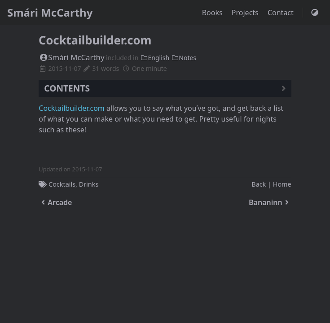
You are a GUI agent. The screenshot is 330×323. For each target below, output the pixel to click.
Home (282, 184)
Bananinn (270, 202)
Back (258, 184)
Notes (183, 57)
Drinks (89, 184)
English (154, 57)
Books (213, 12)
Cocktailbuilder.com (72, 108)
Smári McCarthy (49, 12)
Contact (281, 12)
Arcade (55, 202)
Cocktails (61, 184)
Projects (246, 12)
